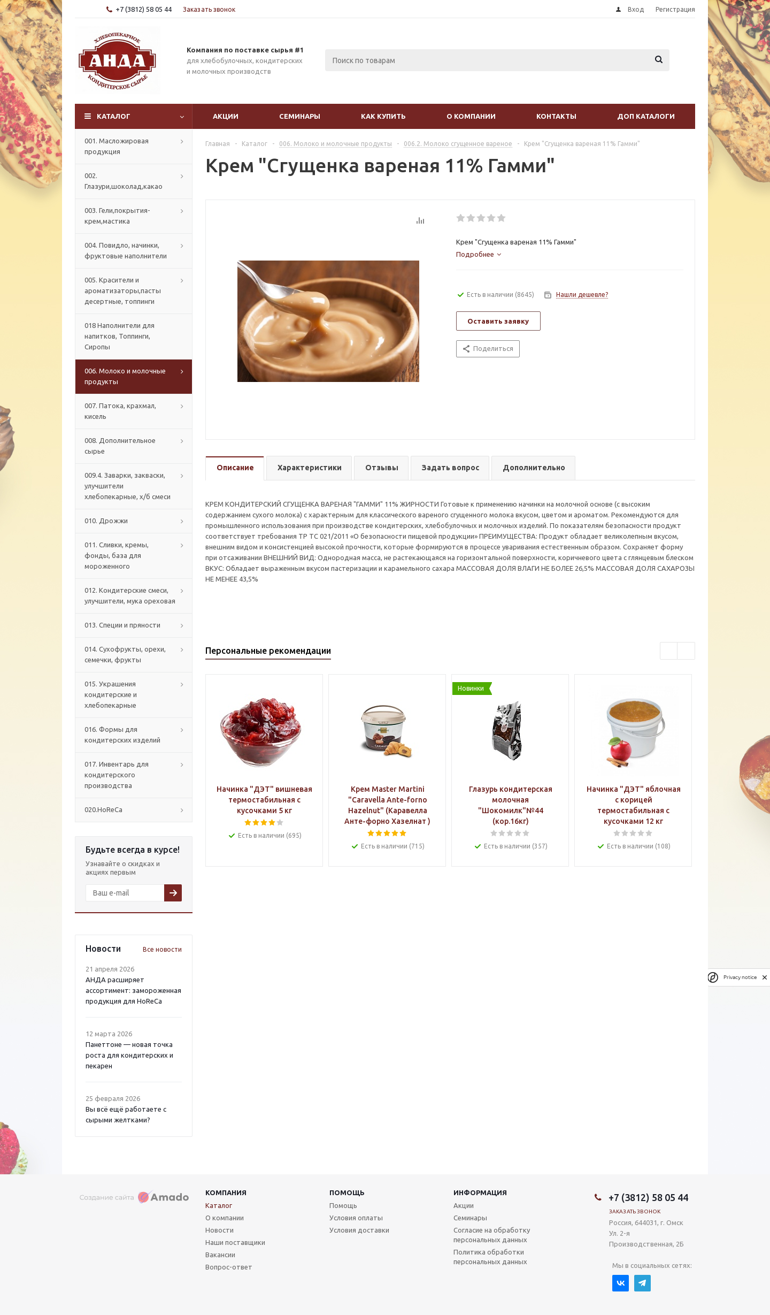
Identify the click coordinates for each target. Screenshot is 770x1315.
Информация (480, 1192)
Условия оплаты (356, 1217)
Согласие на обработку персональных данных (491, 1234)
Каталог (113, 116)
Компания (226, 1192)
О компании (471, 116)
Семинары (299, 116)
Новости (219, 1230)
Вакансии (220, 1254)
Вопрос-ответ (228, 1267)
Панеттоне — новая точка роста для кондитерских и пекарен (129, 1055)
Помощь (347, 1192)
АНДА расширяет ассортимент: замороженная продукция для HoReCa (133, 990)
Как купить (383, 116)
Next (686, 651)
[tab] (478, 254)
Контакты (556, 116)
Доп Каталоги (646, 116)
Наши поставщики (235, 1242)
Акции (225, 116)
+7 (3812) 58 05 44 (144, 9)
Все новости (162, 949)
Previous (669, 651)
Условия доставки (359, 1230)
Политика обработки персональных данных (490, 1256)
